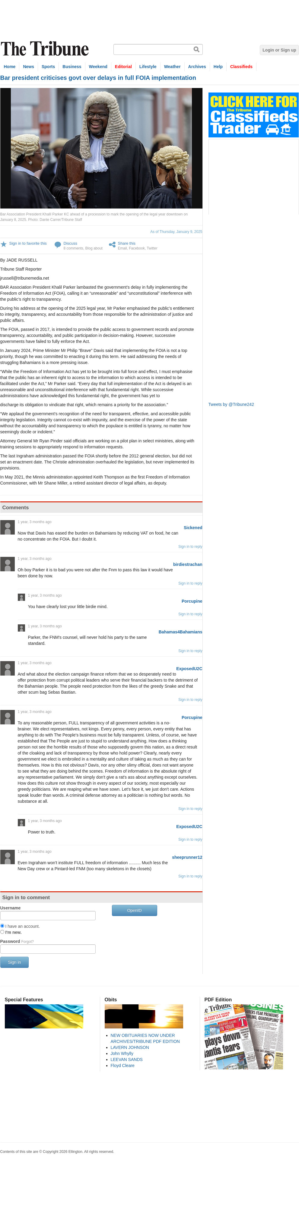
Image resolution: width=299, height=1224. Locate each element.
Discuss (71, 243)
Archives (197, 66)
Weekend (98, 66)
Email (122, 248)
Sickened (193, 527)
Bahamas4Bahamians (180, 631)
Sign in (14, 962)
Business (71, 66)
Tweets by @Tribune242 (231, 404)
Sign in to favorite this (28, 243)
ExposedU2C (189, 668)
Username (10, 907)
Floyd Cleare (123, 1065)
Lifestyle (148, 66)
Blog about (94, 248)
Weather (172, 66)
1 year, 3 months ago (35, 522)
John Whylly (122, 1053)
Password (17, 941)
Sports (48, 66)
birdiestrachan (187, 564)
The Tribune (45, 48)
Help (218, 66)
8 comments (73, 248)
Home (10, 66)
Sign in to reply (190, 547)
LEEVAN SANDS (127, 1059)
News (28, 66)
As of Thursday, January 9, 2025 (176, 232)
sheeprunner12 (187, 857)
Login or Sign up (279, 50)
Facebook (137, 248)
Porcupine (192, 601)
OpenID (134, 910)
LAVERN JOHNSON (130, 1047)
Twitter (152, 248)
